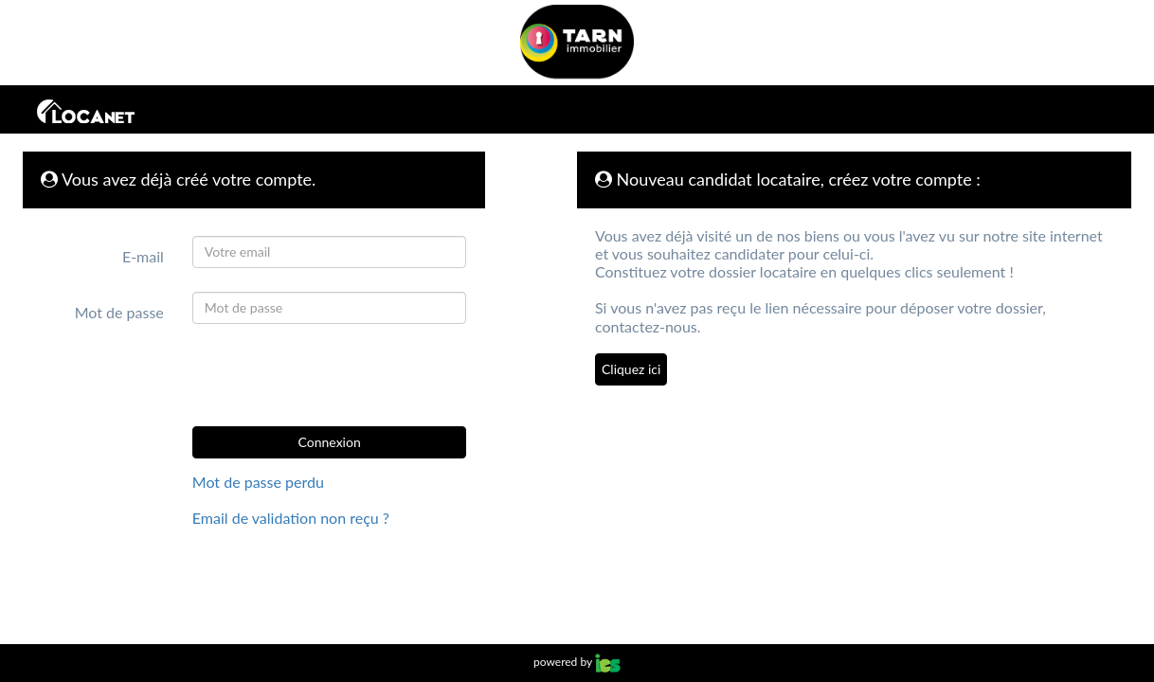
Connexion (329, 442)
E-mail (143, 256)
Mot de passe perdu (258, 482)
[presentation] (327, 375)
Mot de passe (119, 312)
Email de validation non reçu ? (290, 518)
